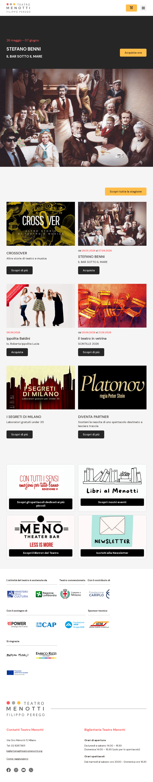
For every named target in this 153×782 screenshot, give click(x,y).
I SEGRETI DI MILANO (23, 416)
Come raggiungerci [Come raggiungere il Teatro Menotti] (17, 758)
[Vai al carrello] (131, 8)
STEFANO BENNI (91, 256)
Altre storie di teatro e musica (26, 258)
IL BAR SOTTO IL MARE (93, 262)
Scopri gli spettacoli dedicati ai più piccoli (40, 504)
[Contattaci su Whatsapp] (31, 770)
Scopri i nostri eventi (112, 502)
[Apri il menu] (143, 8)
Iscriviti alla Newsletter (112, 553)
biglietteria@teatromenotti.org (24, 751)
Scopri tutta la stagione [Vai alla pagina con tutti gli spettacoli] (126, 191)
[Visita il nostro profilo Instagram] (16, 770)
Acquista (89, 270)
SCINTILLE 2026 (88, 344)
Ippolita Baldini (18, 338)
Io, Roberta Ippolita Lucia (22, 344)
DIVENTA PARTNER (93, 416)
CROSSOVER (16, 253)
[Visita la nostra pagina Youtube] (23, 770)
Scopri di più (19, 270)
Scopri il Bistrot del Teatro (41, 553)
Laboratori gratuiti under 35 (25, 422)
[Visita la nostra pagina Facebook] (8, 770)
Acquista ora (133, 53)
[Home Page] (18, 8)
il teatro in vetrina (92, 338)
